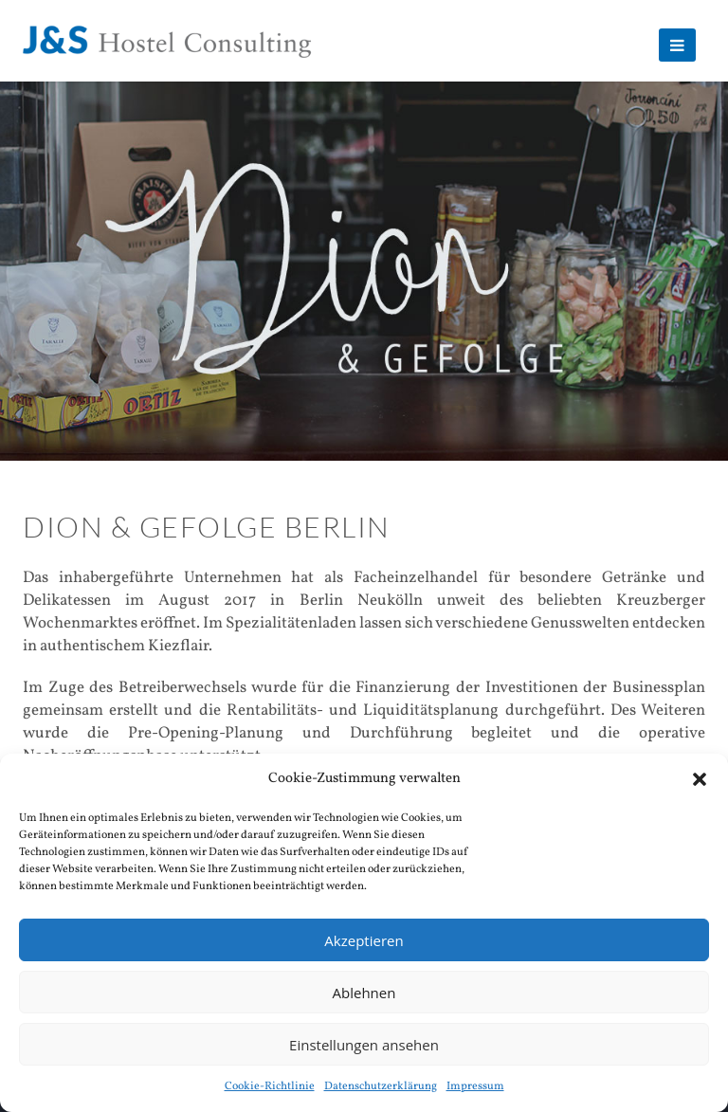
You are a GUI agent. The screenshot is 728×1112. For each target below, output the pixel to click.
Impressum (475, 1086)
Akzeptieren (363, 940)
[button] (699, 779)
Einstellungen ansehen (364, 1044)
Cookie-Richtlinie (270, 1086)
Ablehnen (364, 992)
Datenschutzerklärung (380, 1086)
